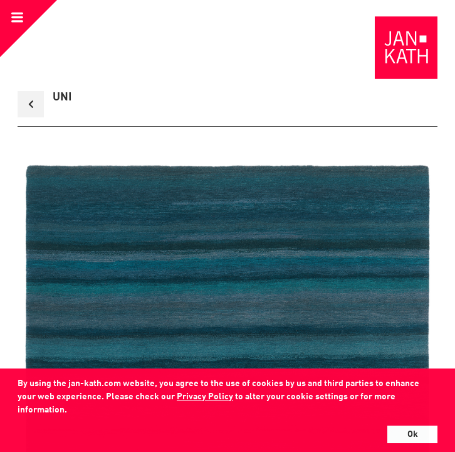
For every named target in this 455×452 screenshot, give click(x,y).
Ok (412, 434)
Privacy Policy (205, 396)
